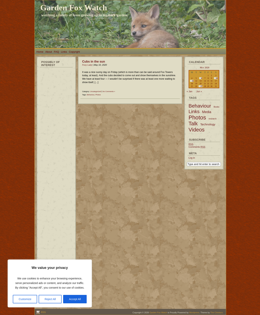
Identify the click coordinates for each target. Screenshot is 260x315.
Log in (192, 158)
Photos (98, 95)
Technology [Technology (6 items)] (207, 124)
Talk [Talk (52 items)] (193, 123)
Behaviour (91, 95)
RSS (43, 312)
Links (64, 51)
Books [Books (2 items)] (216, 107)
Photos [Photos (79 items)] (197, 117)
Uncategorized (95, 91)
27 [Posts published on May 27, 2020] (201, 86)
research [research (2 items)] (212, 119)
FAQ (56, 51)
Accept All (75, 299)
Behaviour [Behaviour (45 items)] (200, 106)
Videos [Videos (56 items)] (197, 130)
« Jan (189, 91)
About (48, 51)
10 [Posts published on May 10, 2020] (217, 78)
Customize (25, 299)
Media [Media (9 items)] (206, 112)
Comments (197, 147)
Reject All (50, 299)
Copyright (74, 51)
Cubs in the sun (93, 61)
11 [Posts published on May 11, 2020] (193, 81)
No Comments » (109, 91)
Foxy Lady (87, 65)
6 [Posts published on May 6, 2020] (201, 78)
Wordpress (194, 312)
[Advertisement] (56, 126)
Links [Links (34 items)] (194, 111)
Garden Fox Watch (73, 7)
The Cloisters (216, 312)
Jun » (199, 91)
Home (40, 51)
